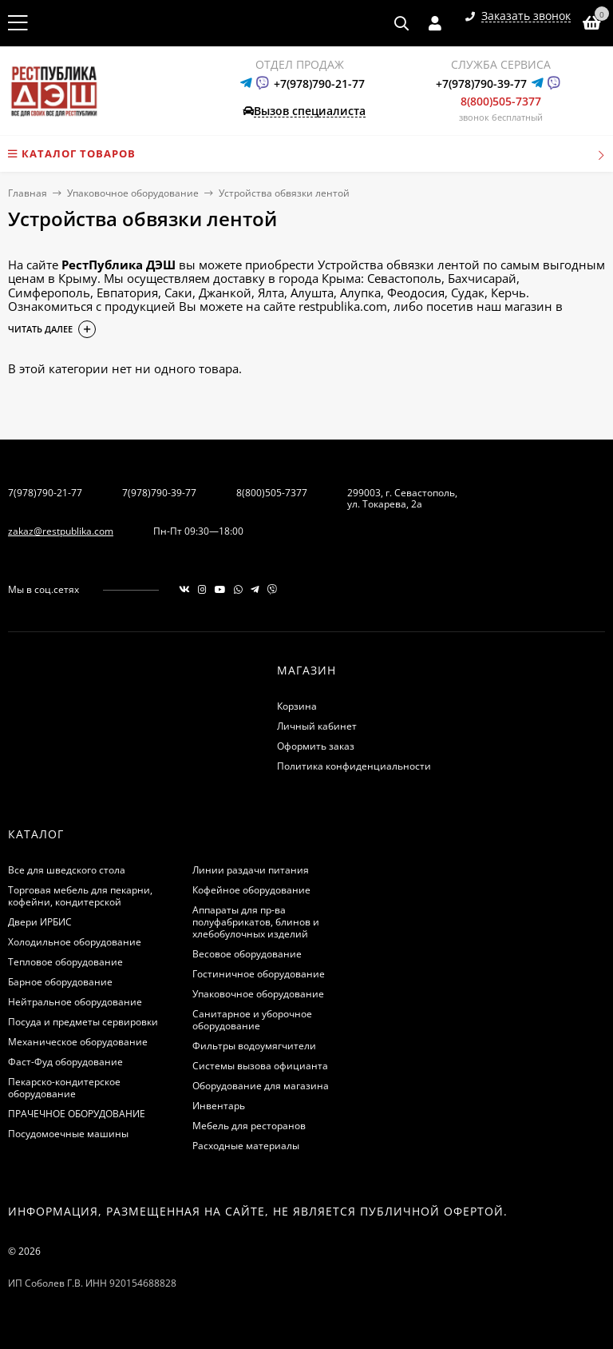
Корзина (297, 706)
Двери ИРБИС (40, 922)
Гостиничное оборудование (258, 974)
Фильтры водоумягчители (254, 1046)
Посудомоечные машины (68, 1133)
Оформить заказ (315, 746)
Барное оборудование (60, 982)
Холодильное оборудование (74, 942)
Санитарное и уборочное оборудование (252, 1020)
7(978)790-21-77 (45, 492)
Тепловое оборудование (65, 962)
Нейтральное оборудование (75, 1002)
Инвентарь (218, 1105)
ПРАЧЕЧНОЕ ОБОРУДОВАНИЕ (76, 1113)
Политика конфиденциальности (354, 766)
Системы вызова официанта (260, 1065)
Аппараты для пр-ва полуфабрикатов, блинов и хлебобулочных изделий (255, 922)
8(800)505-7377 (501, 101)
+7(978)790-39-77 (481, 83)
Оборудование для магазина (260, 1085)
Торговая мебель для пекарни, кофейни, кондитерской (80, 896)
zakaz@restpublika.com (60, 531)
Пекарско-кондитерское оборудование (64, 1087)
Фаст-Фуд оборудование (65, 1061)
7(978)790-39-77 (159, 492)
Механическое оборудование (78, 1042)
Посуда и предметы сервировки (83, 1022)
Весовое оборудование (247, 954)
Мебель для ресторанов (249, 1125)
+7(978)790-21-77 (319, 83)
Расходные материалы (245, 1145)
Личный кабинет (317, 726)
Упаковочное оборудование (133, 193)
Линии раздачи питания (250, 870)
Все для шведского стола (66, 870)
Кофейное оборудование (251, 890)
